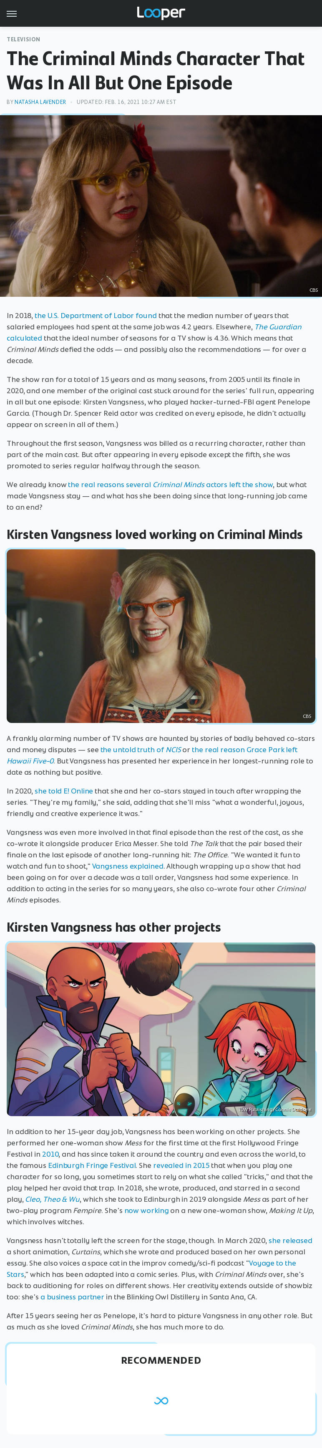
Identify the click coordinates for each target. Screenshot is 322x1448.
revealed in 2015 (181, 1165)
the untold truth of (141, 750)
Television (23, 39)
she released (290, 1241)
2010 (50, 1154)
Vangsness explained (128, 866)
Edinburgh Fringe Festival (92, 1165)
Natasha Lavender (40, 102)
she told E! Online (64, 791)
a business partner (72, 1297)
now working (146, 1210)
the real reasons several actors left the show (170, 485)
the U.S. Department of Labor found (96, 316)
